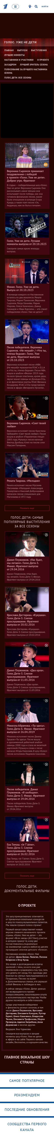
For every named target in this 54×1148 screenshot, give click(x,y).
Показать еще (27, 508)
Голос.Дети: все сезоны (17, 77)
